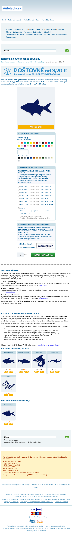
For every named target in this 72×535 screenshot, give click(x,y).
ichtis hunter (54, 352)
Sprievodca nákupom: (10, 270)
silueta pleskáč (8, 352)
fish (39, 442)
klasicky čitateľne (26, 244)
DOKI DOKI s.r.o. (36, 484)
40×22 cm (23, 201)
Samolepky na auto (8, 62)
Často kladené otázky (31, 20)
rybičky (35, 442)
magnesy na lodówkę (11, 502)
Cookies (30, 496)
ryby (20, 442)
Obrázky (21, 62)
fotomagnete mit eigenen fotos (58, 499)
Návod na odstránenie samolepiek (31, 494)
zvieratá (29, 62)
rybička (29, 442)
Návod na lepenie (12, 494)
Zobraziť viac (42, 285)
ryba (11, 442)
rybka (16, 442)
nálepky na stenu (41, 499)
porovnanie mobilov (61, 502)
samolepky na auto (26, 502)
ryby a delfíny (39, 62)
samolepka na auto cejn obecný (49, 345)
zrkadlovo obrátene (27, 247)
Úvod (4, 20)
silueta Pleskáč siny (23, 352)
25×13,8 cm (24, 195)
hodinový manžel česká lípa (43, 502)
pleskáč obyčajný (8, 404)
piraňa (8, 376)
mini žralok (39, 352)
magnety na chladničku (10, 499)
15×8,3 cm (23, 189)
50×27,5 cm (24, 204)
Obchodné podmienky (51, 494)
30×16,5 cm (24, 198)
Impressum (54, 496)
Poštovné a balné (14, 20)
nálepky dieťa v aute (26, 499)
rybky (24, 442)
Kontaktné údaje (48, 20)
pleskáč (6, 442)
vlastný (22, 208)
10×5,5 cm (23, 186)
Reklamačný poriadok (41, 496)
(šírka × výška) (35, 186)
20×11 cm (23, 192)
